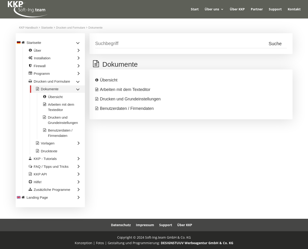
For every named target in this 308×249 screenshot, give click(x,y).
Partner (257, 9)
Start (195, 9)
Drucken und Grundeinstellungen (130, 99)
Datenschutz (121, 225)
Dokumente (95, 27)
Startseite (47, 27)
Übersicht (108, 80)
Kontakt (294, 9)
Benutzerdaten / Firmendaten (127, 108)
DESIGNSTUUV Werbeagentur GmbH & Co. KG (197, 243)
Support (275, 9)
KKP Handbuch (28, 27)
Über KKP (237, 9)
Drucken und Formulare (70, 27)
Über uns (212, 9)
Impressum (145, 225)
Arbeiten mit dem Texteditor (125, 89)
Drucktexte (49, 151)
